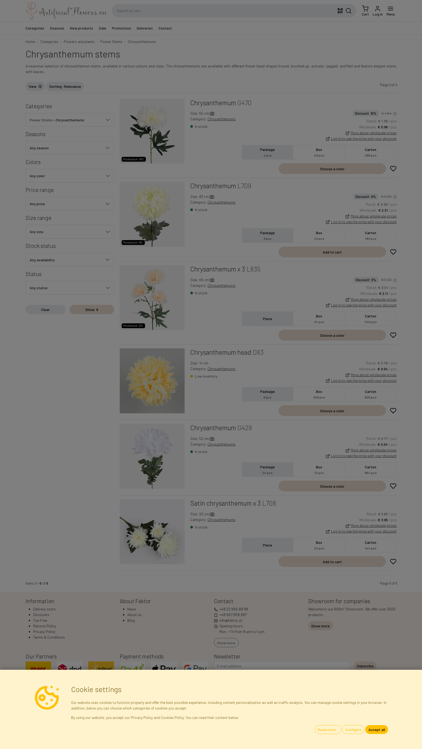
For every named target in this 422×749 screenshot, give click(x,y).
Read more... (328, 729)
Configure (353, 729)
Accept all (376, 729)
